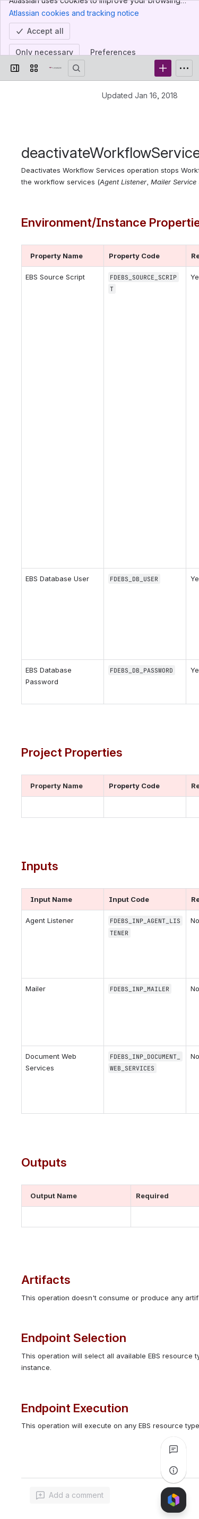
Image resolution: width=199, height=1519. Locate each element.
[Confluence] (55, 68)
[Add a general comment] (70, 1495)
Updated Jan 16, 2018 (140, 95)
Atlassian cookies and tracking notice (74, 12)
